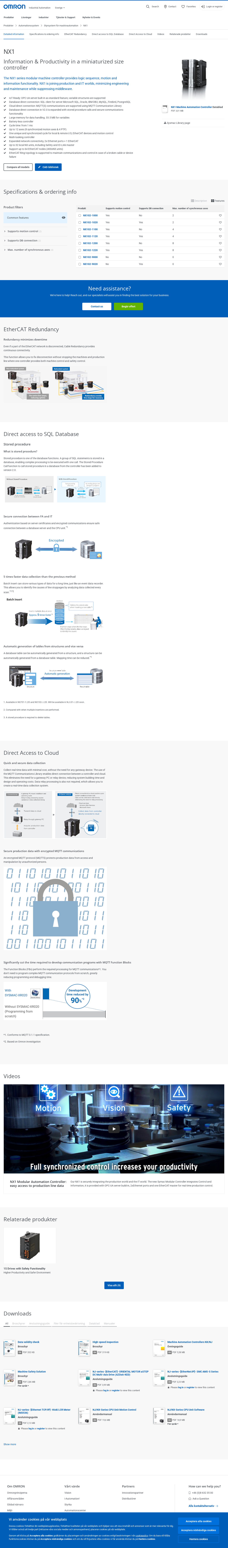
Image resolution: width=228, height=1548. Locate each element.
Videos (160, 34)
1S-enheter (66, 1268)
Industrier (44, 17)
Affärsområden (15, 1498)
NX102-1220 (90, 250)
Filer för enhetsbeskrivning (69, 1323)
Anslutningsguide (39, 1323)
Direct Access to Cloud (140, 34)
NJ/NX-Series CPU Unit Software (185, 1409)
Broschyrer (18, 1323)
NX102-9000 (90, 257)
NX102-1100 (90, 229)
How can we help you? (205, 1486)
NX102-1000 (90, 215)
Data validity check (28, 1342)
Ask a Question (199, 1498)
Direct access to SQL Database (108, 34)
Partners (128, 1486)
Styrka (68, 1504)
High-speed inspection (105, 1342)
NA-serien (178, 1268)
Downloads (201, 34)
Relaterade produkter (180, 34)
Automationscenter (75, 1510)
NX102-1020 (90, 222)
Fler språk (22, 1386)
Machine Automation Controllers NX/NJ (189, 1342)
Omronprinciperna (17, 1492)
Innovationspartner (132, 1492)
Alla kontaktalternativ (203, 1506)
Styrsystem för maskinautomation (61, 25)
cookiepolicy (142, 1535)
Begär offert (128, 306)
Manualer (109, 1323)
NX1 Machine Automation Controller (197, 107)
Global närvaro (15, 1504)
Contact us (97, 306)
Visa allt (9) (114, 1285)
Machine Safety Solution (32, 1371)
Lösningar (26, 17)
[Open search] (152, 6)
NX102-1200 (90, 243)
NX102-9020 (90, 264)
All (6, 1323)
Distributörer (129, 1498)
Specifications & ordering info (44, 34)
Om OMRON (16, 1486)
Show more (10, 1444)
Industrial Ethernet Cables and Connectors (141, 1268)
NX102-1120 (90, 236)
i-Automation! (72, 1498)
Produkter (9, 17)
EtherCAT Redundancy (75, 34)
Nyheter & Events (91, 17)
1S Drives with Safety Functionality (24, 1268)
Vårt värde (72, 1486)
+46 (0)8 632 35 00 (201, 1492)
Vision (67, 1492)
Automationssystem (29, 25)
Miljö (9, 1510)
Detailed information (14, 34)
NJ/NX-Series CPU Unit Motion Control (114, 1409)
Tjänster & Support (65, 17)
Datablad (94, 1323)
